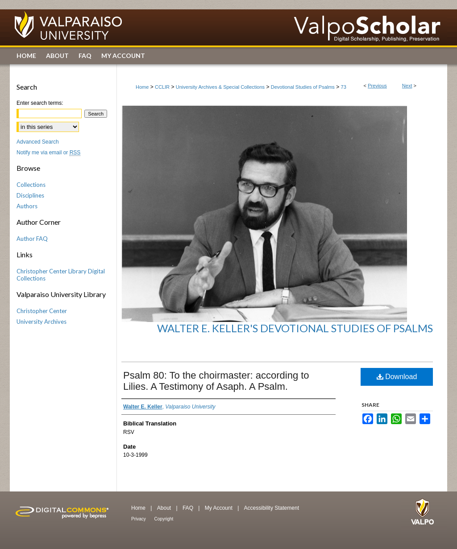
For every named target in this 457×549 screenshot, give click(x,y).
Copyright (164, 518)
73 (343, 87)
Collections (31, 184)
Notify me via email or (48, 152)
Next (407, 85)
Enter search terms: (40, 103)
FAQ (189, 508)
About (165, 508)
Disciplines (30, 195)
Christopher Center (42, 310)
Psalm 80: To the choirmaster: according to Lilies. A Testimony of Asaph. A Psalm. (216, 381)
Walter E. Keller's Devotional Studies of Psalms (295, 328)
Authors (27, 206)
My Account (219, 508)
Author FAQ (32, 238)
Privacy (139, 518)
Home (142, 87)
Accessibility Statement (271, 508)
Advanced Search (38, 142)
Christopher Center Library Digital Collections (61, 275)
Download (397, 376)
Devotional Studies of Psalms (303, 87)
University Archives (41, 321)
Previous (377, 85)
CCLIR (162, 87)
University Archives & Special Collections (220, 87)
